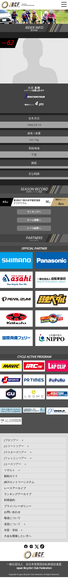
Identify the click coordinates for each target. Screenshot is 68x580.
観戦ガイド (11, 479)
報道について (12, 521)
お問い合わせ (12, 515)
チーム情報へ (34, 222)
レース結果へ (34, 231)
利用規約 (9, 503)
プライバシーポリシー (17, 509)
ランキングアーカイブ (17, 497)
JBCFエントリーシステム (19, 485)
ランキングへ (34, 213)
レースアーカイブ (15, 491)
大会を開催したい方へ (17, 539)
